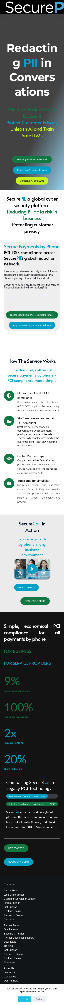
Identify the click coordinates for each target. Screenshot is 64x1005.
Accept (25, 999)
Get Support (10, 950)
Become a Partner (14, 933)
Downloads (10, 941)
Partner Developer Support (19, 937)
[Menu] (58, 7)
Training (8, 946)
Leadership (10, 972)
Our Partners (11, 929)
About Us (9, 968)
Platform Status (12, 911)
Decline (39, 999)
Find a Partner (12, 903)
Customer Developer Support (20, 898)
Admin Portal (11, 890)
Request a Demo (13, 915)
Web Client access (14, 894)
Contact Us (10, 976)
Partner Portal (11, 925)
